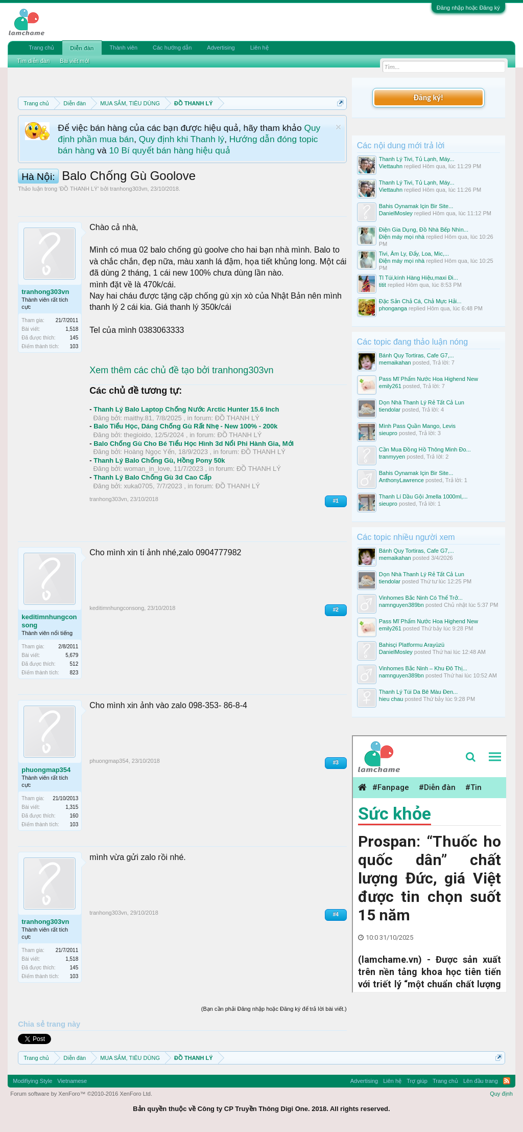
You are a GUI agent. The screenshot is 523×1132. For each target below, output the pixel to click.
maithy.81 (138, 418)
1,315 (71, 807)
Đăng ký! (428, 97)
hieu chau (391, 699)
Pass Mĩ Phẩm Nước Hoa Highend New (428, 379)
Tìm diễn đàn (33, 61)
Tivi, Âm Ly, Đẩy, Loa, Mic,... (414, 254)
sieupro (388, 433)
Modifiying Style (32, 1081)
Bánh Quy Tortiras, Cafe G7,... (416, 355)
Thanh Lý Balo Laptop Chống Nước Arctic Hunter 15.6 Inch (186, 409)
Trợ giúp (417, 1081)
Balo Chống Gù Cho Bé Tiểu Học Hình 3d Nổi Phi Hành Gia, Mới (193, 443)
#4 (336, 914)
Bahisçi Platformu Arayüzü (411, 645)
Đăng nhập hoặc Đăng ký (468, 8)
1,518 (71, 329)
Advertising (220, 47)
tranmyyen (392, 457)
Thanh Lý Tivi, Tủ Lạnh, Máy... (417, 159)
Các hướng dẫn (172, 47)
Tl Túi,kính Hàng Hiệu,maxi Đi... (418, 278)
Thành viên (123, 47)
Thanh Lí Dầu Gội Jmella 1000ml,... (423, 496)
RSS (506, 1080)
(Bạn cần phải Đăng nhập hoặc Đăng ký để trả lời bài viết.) (274, 1009)
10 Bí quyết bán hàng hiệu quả (169, 150)
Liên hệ (259, 47)
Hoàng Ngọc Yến (149, 452)
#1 (336, 501)
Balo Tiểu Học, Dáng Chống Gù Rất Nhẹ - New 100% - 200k (185, 426)
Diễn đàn (81, 48)
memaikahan (395, 362)
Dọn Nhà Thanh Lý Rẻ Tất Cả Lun (421, 402)
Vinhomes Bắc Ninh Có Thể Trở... (421, 598)
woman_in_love (147, 468)
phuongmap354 (45, 770)
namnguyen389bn (401, 605)
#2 (336, 610)
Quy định (501, 1094)
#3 (336, 762)
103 (74, 346)
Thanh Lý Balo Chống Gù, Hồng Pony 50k (159, 460)
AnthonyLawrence (401, 480)
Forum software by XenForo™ (81, 1094)
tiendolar (389, 409)
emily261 (390, 386)
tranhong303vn (128, 189)
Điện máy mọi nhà (401, 237)
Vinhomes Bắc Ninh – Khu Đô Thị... (423, 668)
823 (74, 672)
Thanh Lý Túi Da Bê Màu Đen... (418, 692)
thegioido (137, 435)
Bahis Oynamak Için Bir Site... (416, 206)
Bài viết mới (74, 61)
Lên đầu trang (480, 1081)
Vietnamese (72, 1081)
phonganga (393, 308)
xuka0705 (138, 486)
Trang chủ (41, 47)
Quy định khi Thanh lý (181, 139)
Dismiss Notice (338, 127)
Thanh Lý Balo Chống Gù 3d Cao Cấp (152, 477)
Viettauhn (390, 166)
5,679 (71, 655)
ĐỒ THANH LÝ (79, 189)
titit (382, 285)
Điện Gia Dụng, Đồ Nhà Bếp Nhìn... (423, 230)
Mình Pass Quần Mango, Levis (417, 426)
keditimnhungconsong (49, 621)
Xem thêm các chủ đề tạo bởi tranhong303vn (181, 370)
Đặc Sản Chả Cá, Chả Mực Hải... (420, 301)
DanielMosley (396, 213)
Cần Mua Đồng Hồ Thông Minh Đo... (425, 449)
